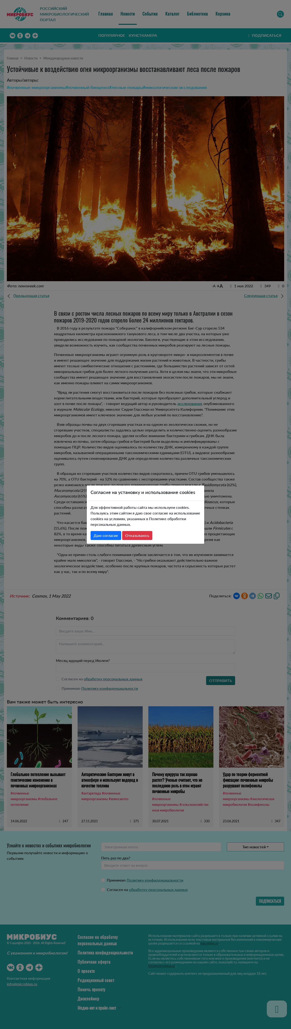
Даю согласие (106, 535)
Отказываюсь (137, 535)
